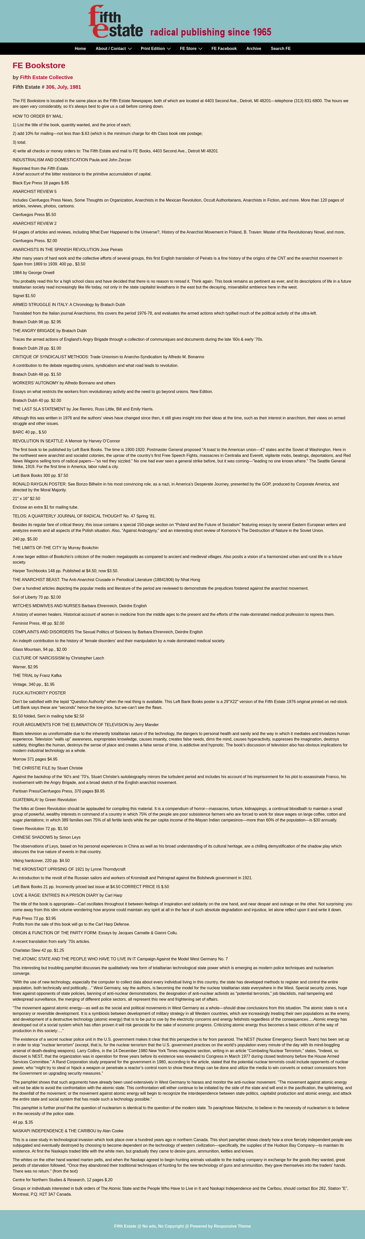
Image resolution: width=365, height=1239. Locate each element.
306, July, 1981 (63, 87)
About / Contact (114, 48)
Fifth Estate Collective (46, 77)
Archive (253, 48)
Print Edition (156, 48)
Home (80, 48)
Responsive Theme (232, 1226)
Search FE (281, 48)
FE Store (192, 48)
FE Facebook (224, 48)
